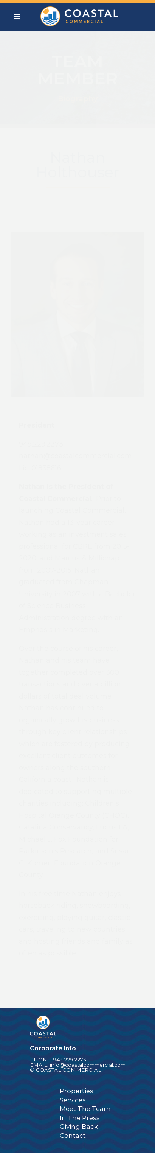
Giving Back (79, 1126)
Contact (73, 1135)
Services (73, 1100)
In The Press (80, 1118)
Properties (76, 1091)
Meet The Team (85, 1109)
